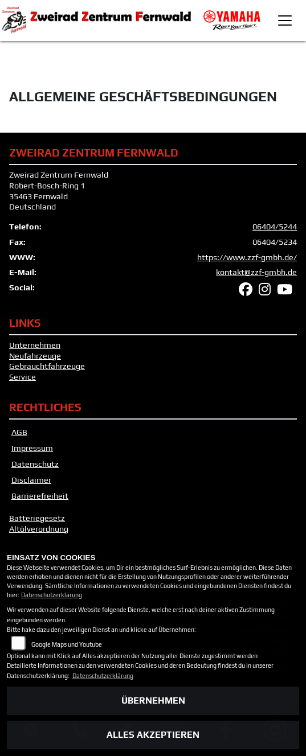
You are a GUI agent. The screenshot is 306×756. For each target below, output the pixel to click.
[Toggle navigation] (284, 20)
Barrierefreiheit (39, 495)
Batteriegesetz (37, 518)
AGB (19, 432)
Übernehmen (153, 700)
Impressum (32, 448)
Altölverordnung (38, 528)
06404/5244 (274, 226)
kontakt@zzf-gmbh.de (256, 272)
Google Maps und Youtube (66, 644)
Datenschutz (35, 464)
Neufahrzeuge (35, 355)
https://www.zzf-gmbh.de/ (247, 257)
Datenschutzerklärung (51, 594)
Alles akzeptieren (153, 734)
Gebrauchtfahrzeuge (47, 366)
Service (22, 376)
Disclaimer (31, 479)
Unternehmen (34, 345)
